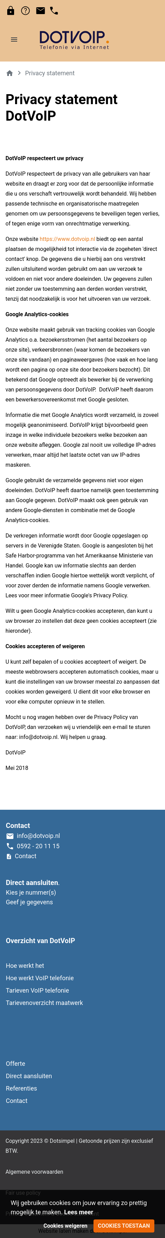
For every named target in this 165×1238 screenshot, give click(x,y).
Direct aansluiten (29, 1076)
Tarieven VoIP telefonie (37, 990)
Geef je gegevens (29, 902)
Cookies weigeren (65, 1226)
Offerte (15, 1063)
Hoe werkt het (25, 965)
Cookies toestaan (124, 1226)
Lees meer (78, 1212)
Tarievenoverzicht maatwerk (44, 1002)
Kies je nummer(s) (31, 892)
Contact (17, 1100)
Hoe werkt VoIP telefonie (40, 978)
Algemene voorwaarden (34, 1172)
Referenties (21, 1088)
